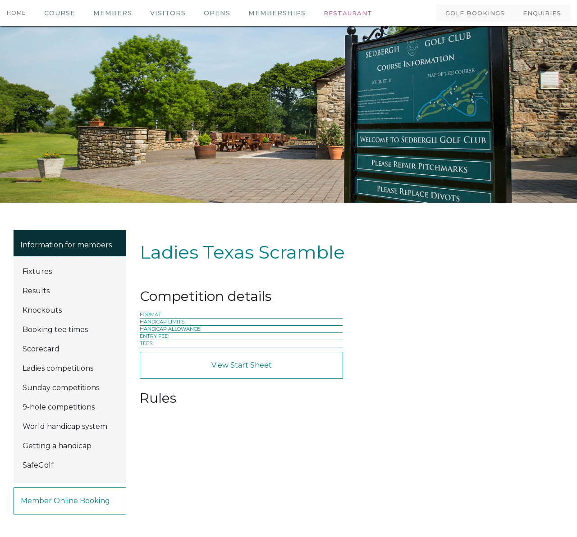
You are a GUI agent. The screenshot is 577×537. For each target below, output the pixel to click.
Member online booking (65, 500)
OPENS (217, 13)
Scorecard (41, 349)
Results (36, 291)
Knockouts (42, 310)
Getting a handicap (57, 445)
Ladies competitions (58, 368)
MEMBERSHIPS (277, 13)
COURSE (59, 13)
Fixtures (37, 271)
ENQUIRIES (542, 13)
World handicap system (65, 426)
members (112, 13)
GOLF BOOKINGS (475, 13)
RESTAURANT (348, 13)
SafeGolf (38, 465)
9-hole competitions (59, 407)
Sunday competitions (61, 387)
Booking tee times (55, 329)
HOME (16, 12)
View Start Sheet (241, 365)
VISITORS (168, 13)
